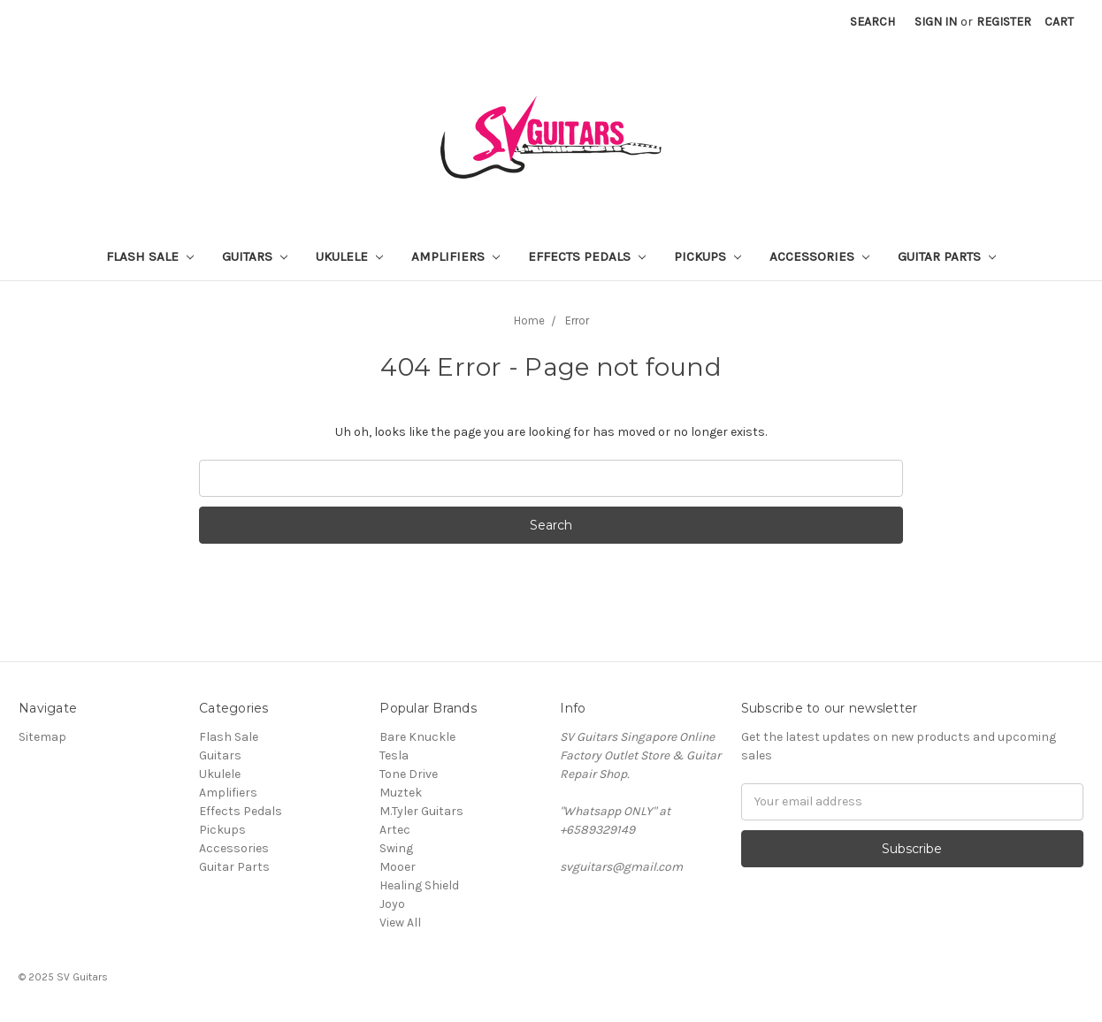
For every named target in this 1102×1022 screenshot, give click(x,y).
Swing (396, 848)
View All (400, 922)
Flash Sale (150, 256)
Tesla (394, 755)
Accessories (819, 256)
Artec (394, 829)
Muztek (400, 792)
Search (872, 21)
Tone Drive (408, 774)
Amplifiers (455, 256)
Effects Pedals (587, 256)
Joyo (392, 903)
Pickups (707, 256)
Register (1003, 21)
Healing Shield (419, 885)
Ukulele (349, 256)
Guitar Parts (947, 256)
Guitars (254, 256)
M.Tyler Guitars (421, 811)
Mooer (397, 866)
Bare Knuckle (417, 736)
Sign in (936, 21)
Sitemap (42, 736)
